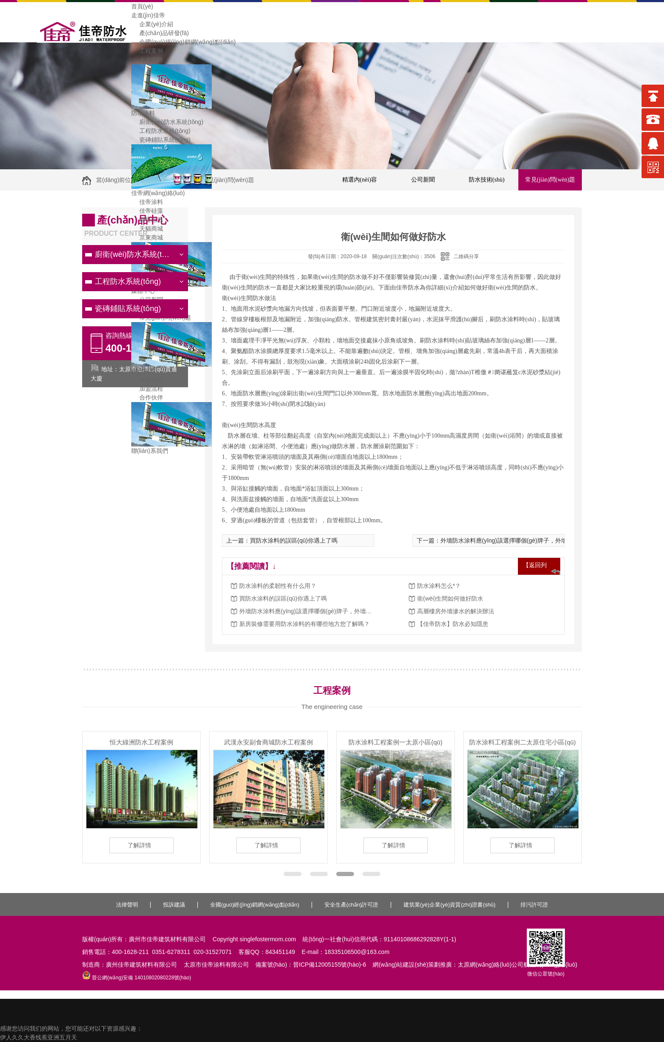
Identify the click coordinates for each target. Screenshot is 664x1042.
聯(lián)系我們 (149, 450)
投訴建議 (174, 904)
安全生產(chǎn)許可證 (351, 904)
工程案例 (147, 50)
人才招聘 (147, 59)
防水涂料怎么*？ (439, 585)
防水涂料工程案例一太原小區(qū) (396, 742)
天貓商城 (147, 228)
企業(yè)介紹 (152, 24)
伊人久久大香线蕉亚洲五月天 (38, 1037)
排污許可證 (534, 904)
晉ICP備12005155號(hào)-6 (329, 964)
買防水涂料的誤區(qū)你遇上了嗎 (283, 598)
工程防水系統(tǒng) (161, 130)
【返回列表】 (535, 572)
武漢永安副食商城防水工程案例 (268, 742)
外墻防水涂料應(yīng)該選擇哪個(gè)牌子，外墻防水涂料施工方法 (307, 611)
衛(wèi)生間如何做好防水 (450, 598)
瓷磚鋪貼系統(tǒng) (161, 139)
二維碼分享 (466, 256)
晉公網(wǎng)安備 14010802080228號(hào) (136, 978)
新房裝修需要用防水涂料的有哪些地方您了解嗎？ (304, 623)
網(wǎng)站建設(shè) (400, 964)
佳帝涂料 (147, 201)
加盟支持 (147, 379)
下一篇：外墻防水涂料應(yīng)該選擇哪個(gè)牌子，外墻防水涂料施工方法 (515, 540)
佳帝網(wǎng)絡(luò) (158, 193)
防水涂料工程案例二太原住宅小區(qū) (522, 742)
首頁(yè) (142, 6)
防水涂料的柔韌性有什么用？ (277, 585)
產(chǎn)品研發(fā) (160, 33)
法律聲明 (127, 904)
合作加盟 (143, 370)
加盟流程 (147, 388)
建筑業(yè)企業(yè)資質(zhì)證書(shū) (449, 904)
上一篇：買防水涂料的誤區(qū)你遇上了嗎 (282, 540)
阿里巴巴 (147, 219)
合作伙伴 (147, 397)
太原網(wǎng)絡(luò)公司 (490, 964)
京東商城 (147, 237)
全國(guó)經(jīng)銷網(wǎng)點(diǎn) (183, 42)
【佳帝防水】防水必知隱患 (452, 623)
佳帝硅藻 (147, 210)
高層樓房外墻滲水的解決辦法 (455, 611)
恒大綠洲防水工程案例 (141, 742)
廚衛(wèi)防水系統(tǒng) (167, 122)
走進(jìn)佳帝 (148, 15)
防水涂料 (143, 113)
